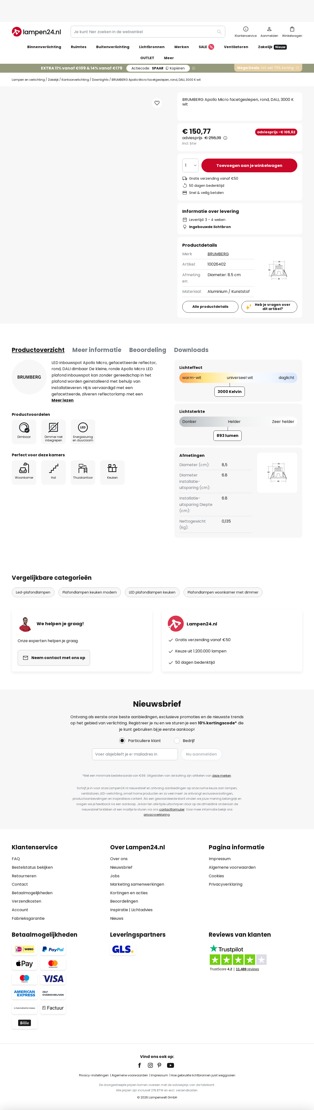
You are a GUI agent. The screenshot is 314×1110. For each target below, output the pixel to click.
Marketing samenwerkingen (137, 884)
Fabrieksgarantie (28, 918)
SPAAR (158, 52)
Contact (20, 884)
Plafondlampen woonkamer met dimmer (223, 576)
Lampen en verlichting (28, 64)
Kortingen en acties (129, 893)
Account (20, 910)
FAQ (16, 859)
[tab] (38, 334)
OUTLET (147, 42)
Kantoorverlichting (75, 64)
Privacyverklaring (225, 884)
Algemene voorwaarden (232, 867)
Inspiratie (119, 910)
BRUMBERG (218, 238)
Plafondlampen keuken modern (90, 576)
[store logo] (36, 16)
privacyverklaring (157, 814)
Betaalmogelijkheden (32, 893)
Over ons (119, 859)
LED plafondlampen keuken (152, 576)
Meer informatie (96, 334)
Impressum (220, 859)
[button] (157, 87)
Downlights (100, 64)
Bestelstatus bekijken (32, 867)
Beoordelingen (124, 901)
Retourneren (24, 876)
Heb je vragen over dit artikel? (272, 290)
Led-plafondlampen (33, 576)
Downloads (191, 334)
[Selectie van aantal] (190, 149)
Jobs (114, 876)
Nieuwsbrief (121, 867)
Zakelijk (53, 64)
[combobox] (148, 15)
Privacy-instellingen (94, 1075)
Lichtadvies (142, 910)
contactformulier (171, 809)
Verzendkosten (26, 901)
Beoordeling (147, 334)
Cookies (216, 876)
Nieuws (116, 918)
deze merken (221, 775)
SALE (206, 31)
